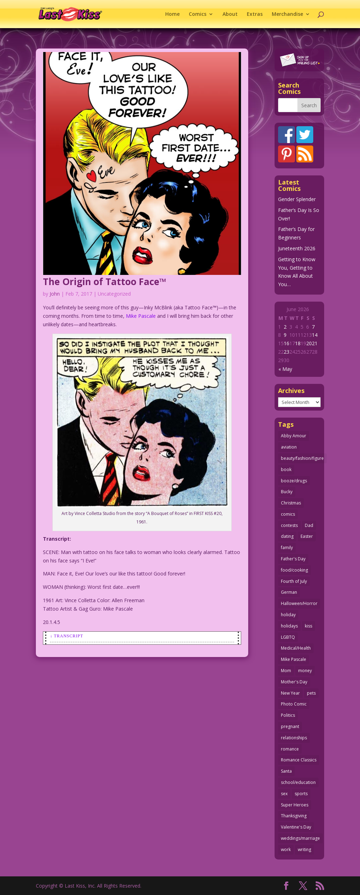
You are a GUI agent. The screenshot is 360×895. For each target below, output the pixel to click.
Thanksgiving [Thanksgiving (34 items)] (294, 816)
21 (314, 343)
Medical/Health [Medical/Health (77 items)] (296, 648)
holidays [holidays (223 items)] (289, 626)
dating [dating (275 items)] (287, 536)
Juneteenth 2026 (296, 248)
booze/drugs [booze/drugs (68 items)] (294, 481)
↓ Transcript (66, 635)
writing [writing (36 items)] (304, 849)
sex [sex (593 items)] (284, 794)
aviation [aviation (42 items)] (289, 447)
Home (172, 14)
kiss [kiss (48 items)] (308, 626)
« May (285, 369)
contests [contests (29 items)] (289, 525)
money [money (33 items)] (305, 671)
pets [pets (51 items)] (311, 693)
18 (298, 343)
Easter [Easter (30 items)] (307, 536)
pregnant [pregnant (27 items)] (290, 726)
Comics (197, 14)
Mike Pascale (141, 316)
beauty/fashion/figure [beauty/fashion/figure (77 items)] (302, 458)
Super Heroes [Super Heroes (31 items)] (294, 805)
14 (314, 334)
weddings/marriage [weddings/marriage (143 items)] (300, 838)
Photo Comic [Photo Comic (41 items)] (294, 704)
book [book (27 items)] (286, 469)
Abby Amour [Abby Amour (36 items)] (293, 436)
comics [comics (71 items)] (288, 514)
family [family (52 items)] (287, 547)
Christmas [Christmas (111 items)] (291, 503)
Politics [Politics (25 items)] (288, 715)
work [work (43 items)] (286, 849)
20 (309, 343)
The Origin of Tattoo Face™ (104, 281)
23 (286, 351)
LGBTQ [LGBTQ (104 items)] (288, 637)
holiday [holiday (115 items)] (288, 615)
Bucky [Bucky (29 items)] (286, 492)
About (230, 14)
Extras (255, 14)
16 (286, 343)
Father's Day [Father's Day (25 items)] (293, 559)
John (55, 293)
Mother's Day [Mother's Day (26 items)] (294, 682)
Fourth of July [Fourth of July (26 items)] (294, 581)
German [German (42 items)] (289, 592)
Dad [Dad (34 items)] (309, 525)
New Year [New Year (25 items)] (290, 693)
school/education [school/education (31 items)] (298, 782)
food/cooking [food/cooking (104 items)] (294, 570)
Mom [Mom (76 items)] (286, 671)
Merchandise (287, 14)
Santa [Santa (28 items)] (286, 771)
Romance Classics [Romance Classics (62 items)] (298, 760)
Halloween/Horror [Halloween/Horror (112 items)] (299, 603)
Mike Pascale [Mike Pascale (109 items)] (293, 659)
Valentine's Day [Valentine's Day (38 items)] (296, 827)
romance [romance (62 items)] (290, 749)
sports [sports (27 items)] (301, 794)
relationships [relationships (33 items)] (294, 738)
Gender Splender (297, 199)
